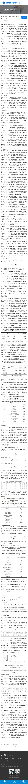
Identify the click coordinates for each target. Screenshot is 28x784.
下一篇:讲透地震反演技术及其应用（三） (8, 746)
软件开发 (19, 758)
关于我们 (6, 758)
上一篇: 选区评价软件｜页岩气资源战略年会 (9, 744)
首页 (1, 758)
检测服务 (12, 758)
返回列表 (24, 17)
